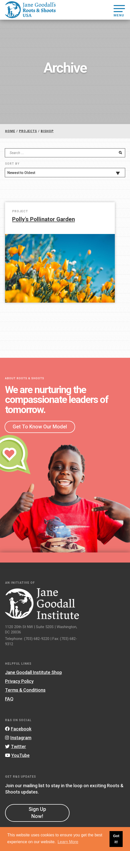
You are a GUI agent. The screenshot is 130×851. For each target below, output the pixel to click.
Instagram (18, 737)
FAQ (9, 698)
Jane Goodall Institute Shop (33, 672)
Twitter (15, 746)
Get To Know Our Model (40, 427)
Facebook (18, 728)
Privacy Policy (19, 681)
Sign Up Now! (37, 812)
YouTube (17, 755)
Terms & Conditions (25, 690)
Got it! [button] (116, 839)
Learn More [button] (68, 842)
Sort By (12, 163)
